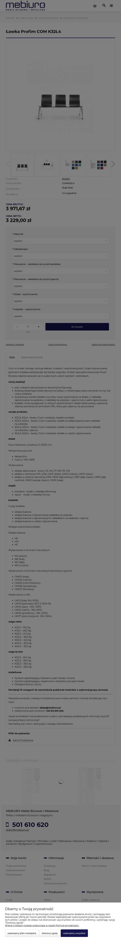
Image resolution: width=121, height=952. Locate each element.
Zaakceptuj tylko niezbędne (21, 933)
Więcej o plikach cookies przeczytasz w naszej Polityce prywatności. (42, 925)
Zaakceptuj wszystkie (74, 933)
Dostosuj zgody (50, 933)
